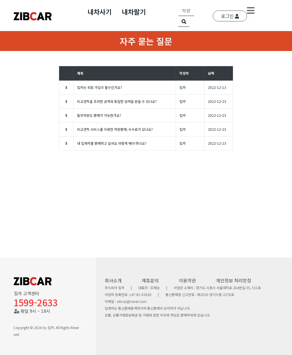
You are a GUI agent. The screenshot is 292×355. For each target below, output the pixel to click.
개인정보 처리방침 (233, 280)
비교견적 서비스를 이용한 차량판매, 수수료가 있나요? (115, 129)
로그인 (230, 16)
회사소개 (113, 280)
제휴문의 (150, 280)
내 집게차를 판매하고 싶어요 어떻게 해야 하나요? (112, 143)
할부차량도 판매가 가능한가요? (99, 115)
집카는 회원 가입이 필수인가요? (99, 87)
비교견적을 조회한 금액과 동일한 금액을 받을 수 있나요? (117, 101)
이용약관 (187, 280)
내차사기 (99, 12)
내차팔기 (134, 12)
